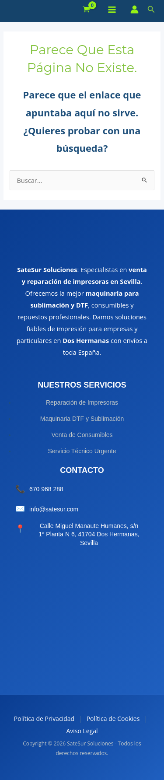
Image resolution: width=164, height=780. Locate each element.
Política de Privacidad (44, 718)
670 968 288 (46, 489)
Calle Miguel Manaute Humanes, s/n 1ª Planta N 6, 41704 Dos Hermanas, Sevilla (88, 534)
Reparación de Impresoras (82, 402)
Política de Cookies (113, 718)
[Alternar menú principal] (112, 9)
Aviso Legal (82, 731)
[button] (151, 9)
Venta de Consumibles (81, 434)
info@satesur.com (53, 509)
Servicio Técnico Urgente (82, 451)
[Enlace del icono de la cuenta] (134, 9)
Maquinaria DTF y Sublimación (82, 418)
